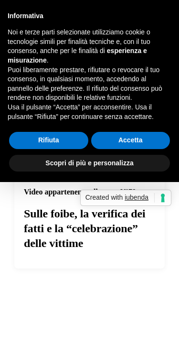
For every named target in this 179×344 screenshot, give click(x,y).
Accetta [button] (130, 140)
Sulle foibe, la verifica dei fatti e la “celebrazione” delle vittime (85, 228)
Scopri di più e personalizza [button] (89, 163)
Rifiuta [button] (48, 140)
